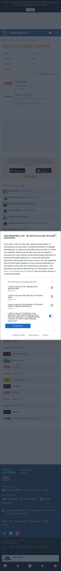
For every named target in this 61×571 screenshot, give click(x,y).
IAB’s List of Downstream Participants (19, 271)
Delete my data (18, 335)
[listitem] (30, 281)
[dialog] (30, 285)
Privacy (46, 335)
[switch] (51, 287)
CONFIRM (18, 326)
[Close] (56, 236)
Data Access (34, 335)
